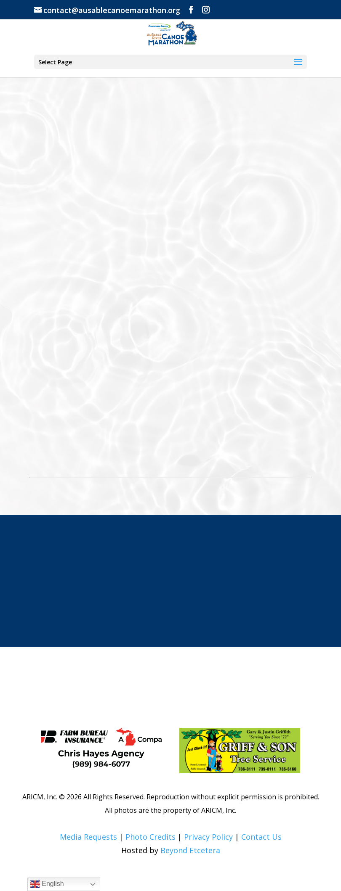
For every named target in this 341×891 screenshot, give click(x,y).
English (47, 884)
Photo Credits (150, 837)
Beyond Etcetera (190, 850)
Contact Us (261, 837)
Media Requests (88, 837)
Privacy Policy (208, 837)
